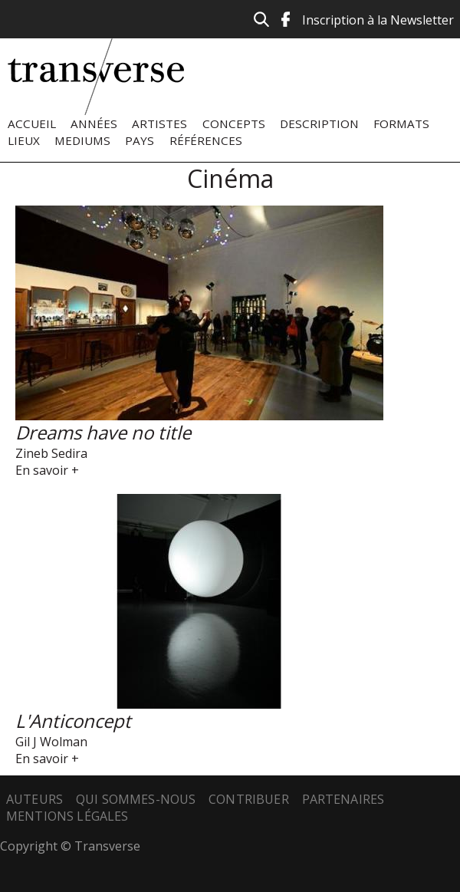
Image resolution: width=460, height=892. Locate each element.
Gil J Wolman (51, 741)
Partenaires (343, 799)
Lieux (24, 140)
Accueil (32, 123)
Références (205, 140)
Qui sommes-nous (136, 799)
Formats (401, 123)
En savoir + (47, 470)
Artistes (159, 123)
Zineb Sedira (51, 453)
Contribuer (249, 799)
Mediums (82, 140)
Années (94, 123)
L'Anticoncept (73, 720)
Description (319, 123)
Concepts (233, 123)
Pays (139, 140)
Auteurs (34, 799)
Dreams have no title (103, 432)
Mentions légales (67, 816)
